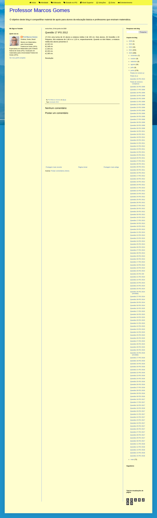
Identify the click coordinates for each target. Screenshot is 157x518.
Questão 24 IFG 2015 (137, 332)
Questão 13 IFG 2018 (137, 450)
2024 (131, 44)
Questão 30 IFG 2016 (137, 396)
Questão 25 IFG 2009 (137, 113)
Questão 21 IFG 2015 (137, 323)
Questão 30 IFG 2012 (137, 214)
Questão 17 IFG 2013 (137, 220)
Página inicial (82, 167)
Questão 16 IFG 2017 (137, 399)
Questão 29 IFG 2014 (137, 302)
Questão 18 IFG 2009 (137, 93)
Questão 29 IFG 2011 (137, 167)
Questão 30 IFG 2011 (137, 170)
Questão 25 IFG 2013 (137, 244)
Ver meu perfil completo (17, 58)
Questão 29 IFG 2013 (137, 256)
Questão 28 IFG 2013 (137, 253)
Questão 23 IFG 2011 (137, 149)
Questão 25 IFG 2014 (137, 289)
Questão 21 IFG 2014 (137, 277)
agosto (133, 64)
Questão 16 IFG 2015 (137, 308)
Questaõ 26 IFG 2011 (137, 158)
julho (132, 67)
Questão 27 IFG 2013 (137, 250)
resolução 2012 (54, 102)
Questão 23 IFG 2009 (137, 107)
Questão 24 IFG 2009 (137, 110)
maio (132, 459)
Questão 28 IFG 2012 (137, 208)
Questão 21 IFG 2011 (137, 143)
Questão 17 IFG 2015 (137, 311)
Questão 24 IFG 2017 (137, 423)
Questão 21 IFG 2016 (137, 370)
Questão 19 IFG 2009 (137, 95)
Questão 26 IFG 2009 (137, 116)
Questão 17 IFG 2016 (137, 358)
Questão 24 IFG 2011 (137, 152)
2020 (131, 53)
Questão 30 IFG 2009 (137, 128)
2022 (131, 47)
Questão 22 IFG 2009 (137, 104)
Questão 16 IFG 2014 (137, 79)
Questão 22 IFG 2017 (137, 417)
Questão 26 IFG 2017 (137, 429)
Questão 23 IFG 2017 (137, 420)
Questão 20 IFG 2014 (137, 271)
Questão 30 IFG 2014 (137, 305)
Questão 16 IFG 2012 (137, 173)
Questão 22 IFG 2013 (137, 235)
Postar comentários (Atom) (60, 171)
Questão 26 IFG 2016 (137, 384)
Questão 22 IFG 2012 (137, 146)
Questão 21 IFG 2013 (137, 188)
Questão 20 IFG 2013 (137, 229)
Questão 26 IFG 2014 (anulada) (137, 292)
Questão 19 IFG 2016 (137, 364)
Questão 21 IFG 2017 (137, 414)
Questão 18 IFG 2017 (137, 405)
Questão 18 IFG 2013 (137, 223)
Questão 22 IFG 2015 (137, 326)
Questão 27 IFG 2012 (137, 205)
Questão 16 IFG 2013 (137, 217)
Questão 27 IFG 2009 (137, 119)
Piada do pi (134, 76)
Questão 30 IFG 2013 (137, 259)
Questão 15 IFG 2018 (137, 456)
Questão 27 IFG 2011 (137, 161)
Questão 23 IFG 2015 (137, 329)
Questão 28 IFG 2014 (137, 299)
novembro (134, 55)
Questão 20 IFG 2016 (137, 366)
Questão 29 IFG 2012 (137, 211)
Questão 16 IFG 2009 (137, 87)
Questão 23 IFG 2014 (137, 283)
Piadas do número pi (137, 73)
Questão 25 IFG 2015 (137, 335)
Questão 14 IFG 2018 (137, 453)
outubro (133, 58)
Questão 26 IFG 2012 (137, 202)
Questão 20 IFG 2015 (137, 320)
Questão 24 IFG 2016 (137, 378)
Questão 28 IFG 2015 (137, 344)
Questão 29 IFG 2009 (137, 125)
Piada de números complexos (136, 83)
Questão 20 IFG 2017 (137, 411)
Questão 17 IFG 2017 (137, 402)
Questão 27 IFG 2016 (137, 387)
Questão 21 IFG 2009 (137, 101)
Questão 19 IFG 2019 (137, 408)
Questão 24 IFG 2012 (137, 197)
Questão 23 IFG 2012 (137, 193)
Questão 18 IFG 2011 (137, 134)
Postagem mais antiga (111, 167)
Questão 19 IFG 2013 (137, 226)
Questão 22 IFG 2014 (137, 280)
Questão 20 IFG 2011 (137, 140)
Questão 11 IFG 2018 (137, 444)
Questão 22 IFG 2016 (137, 372)
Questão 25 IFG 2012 (137, 199)
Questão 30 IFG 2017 (137, 441)
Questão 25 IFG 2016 (137, 381)
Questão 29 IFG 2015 (137, 347)
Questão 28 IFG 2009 (137, 122)
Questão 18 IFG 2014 (137, 265)
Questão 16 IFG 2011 (137, 131)
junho (133, 70)
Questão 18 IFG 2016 (137, 361)
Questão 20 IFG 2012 (137, 185)
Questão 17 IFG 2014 (137, 262)
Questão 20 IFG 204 (137, 274)
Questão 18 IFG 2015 (137, 314)
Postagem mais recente (54, 167)
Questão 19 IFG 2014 (137, 268)
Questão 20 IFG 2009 (137, 98)
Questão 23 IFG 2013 (137, 238)
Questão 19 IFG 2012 (137, 137)
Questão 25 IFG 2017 (137, 426)
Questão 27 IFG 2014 (137, 296)
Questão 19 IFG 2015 (137, 317)
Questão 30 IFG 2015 (137, 350)
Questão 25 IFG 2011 (137, 155)
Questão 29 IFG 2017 (137, 438)
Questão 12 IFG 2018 (137, 447)
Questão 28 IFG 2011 (137, 164)
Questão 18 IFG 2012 (137, 179)
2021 (131, 50)
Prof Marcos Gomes (30, 37)
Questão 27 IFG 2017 (137, 432)
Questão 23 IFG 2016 (137, 375)
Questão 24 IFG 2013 (137, 241)
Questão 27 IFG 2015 (137, 341)
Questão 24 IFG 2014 (137, 286)
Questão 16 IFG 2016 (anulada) (137, 354)
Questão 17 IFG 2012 (137, 176)
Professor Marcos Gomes (39, 10)
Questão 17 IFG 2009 (137, 89)
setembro (134, 61)
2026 (131, 41)
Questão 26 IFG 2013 (137, 247)
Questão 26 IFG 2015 (137, 338)
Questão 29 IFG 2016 (137, 393)
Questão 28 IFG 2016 (137, 390)
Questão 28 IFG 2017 (137, 435)
